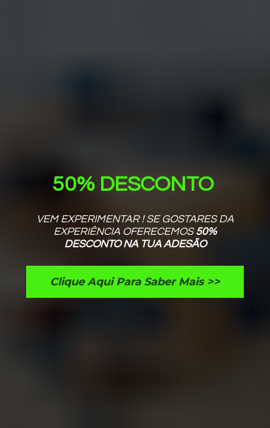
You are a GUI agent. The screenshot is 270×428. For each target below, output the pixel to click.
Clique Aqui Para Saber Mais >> (135, 281)
